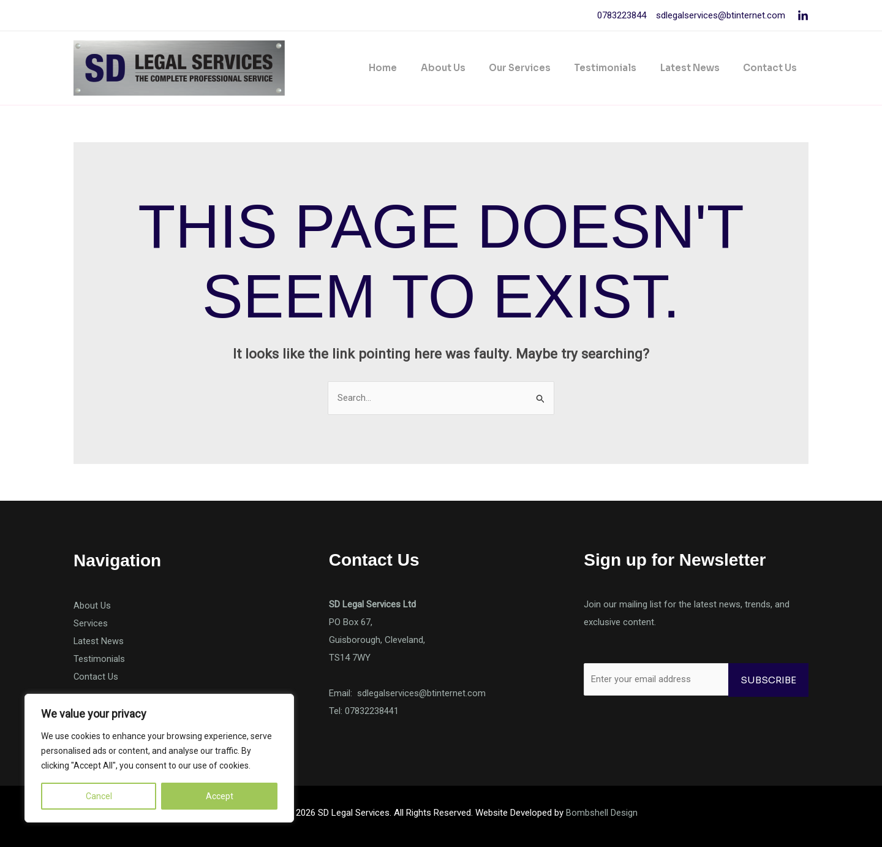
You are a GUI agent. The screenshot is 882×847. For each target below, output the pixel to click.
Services (91, 623)
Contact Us (772, 68)
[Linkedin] (803, 15)
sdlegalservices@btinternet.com (719, 15)
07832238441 (372, 710)
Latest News (697, 68)
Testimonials (618, 68)
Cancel (99, 796)
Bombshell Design (602, 812)
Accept (219, 796)
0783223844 (621, 15)
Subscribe (768, 680)
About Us (465, 68)
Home (411, 68)
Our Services (537, 68)
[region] (159, 758)
